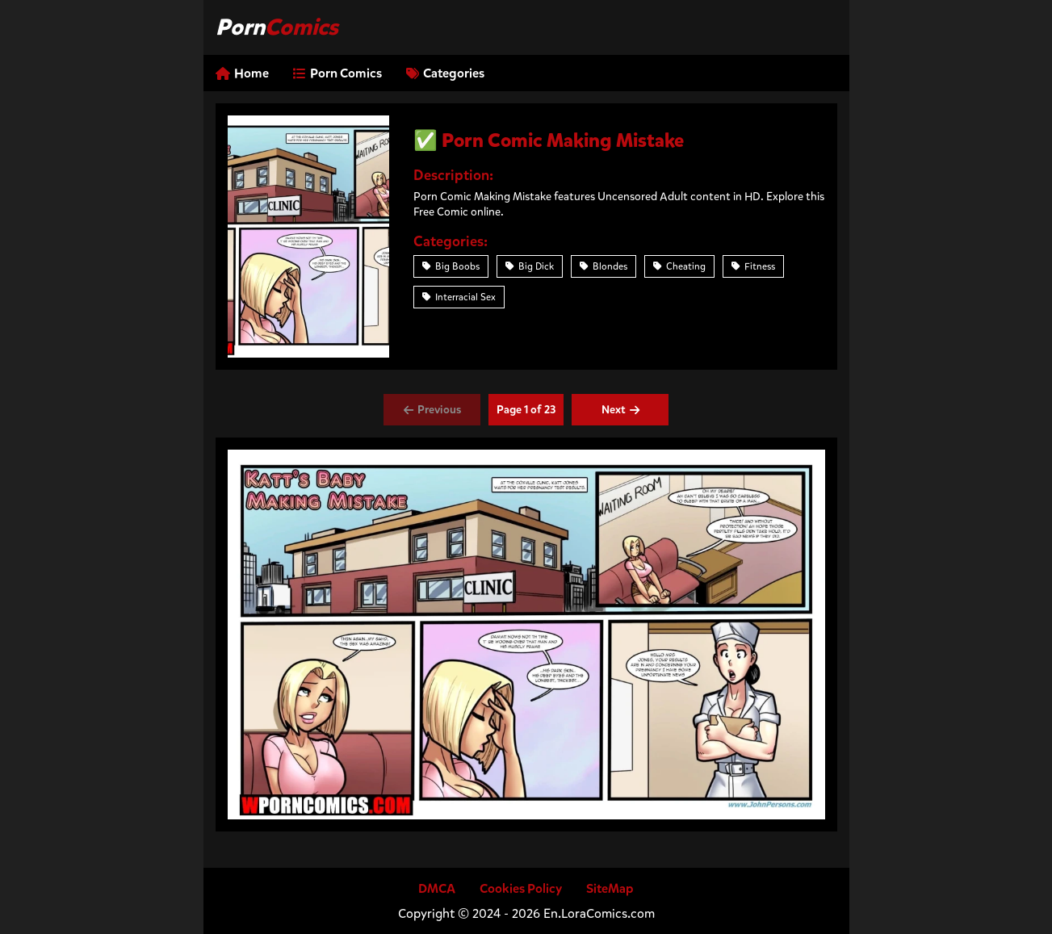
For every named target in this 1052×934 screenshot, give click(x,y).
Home (242, 73)
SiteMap (610, 888)
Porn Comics (337, 73)
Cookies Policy (521, 888)
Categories (445, 73)
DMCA (436, 888)
